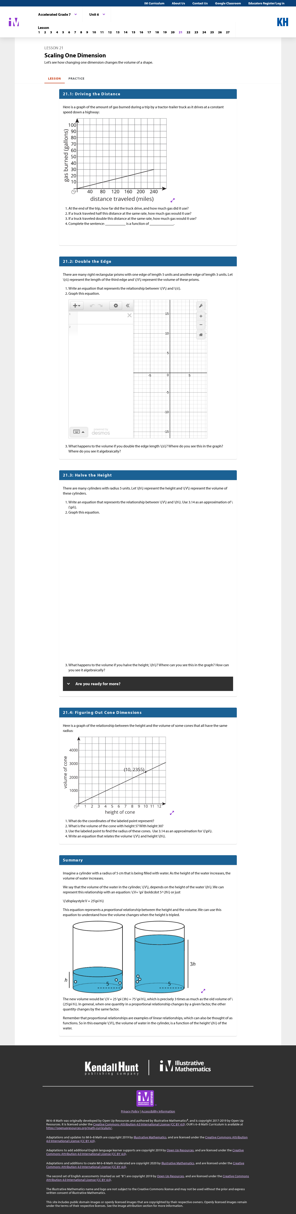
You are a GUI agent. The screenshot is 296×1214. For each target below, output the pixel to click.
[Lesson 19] (165, 32)
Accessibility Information (158, 1111)
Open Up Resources (180, 1150)
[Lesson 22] (188, 32)
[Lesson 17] (149, 32)
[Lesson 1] (39, 32)
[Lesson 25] (212, 32)
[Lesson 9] (87, 32)
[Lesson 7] (75, 32)
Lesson (54, 78)
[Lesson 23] (196, 32)
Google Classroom (228, 3)
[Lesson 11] (102, 32)
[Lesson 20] (173, 32)
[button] (77, 305)
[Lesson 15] (133, 32)
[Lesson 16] (141, 32)
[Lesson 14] (126, 32)
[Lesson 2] (45, 32)
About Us (178, 3)
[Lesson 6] (69, 32)
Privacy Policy (130, 1111)
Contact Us (200, 3)
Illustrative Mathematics (150, 1137)
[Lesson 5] (63, 32)
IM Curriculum (154, 3)
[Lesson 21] (181, 32)
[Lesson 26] (220, 32)
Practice (76, 78)
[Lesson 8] (81, 32)
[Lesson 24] (204, 32)
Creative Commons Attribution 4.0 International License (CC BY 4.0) (139, 1124)
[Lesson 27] (228, 32)
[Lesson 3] (51, 32)
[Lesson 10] (94, 32)
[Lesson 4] (57, 32)
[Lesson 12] (110, 32)
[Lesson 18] (157, 32)
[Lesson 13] (118, 32)
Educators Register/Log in (266, 3)
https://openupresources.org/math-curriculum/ (79, 1128)
